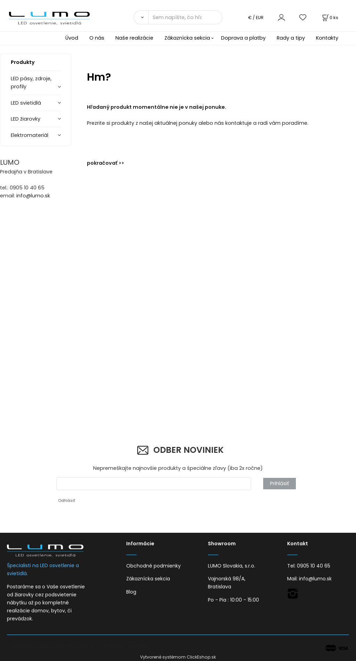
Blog (131, 591)
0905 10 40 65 (313, 565)
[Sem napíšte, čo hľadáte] (185, 17)
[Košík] (329, 17)
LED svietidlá (26, 102)
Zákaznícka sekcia (187, 37)
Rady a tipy (291, 37)
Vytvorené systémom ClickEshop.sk (178, 657)
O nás (96, 37)
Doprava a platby (243, 37)
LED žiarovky (25, 118)
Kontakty (327, 37)
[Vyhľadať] (141, 17)
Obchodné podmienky (153, 565)
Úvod (71, 37)
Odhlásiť (66, 500)
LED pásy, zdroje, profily (31, 82)
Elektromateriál (29, 135)
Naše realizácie (134, 37)
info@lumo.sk (33, 195)
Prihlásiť (279, 483)
